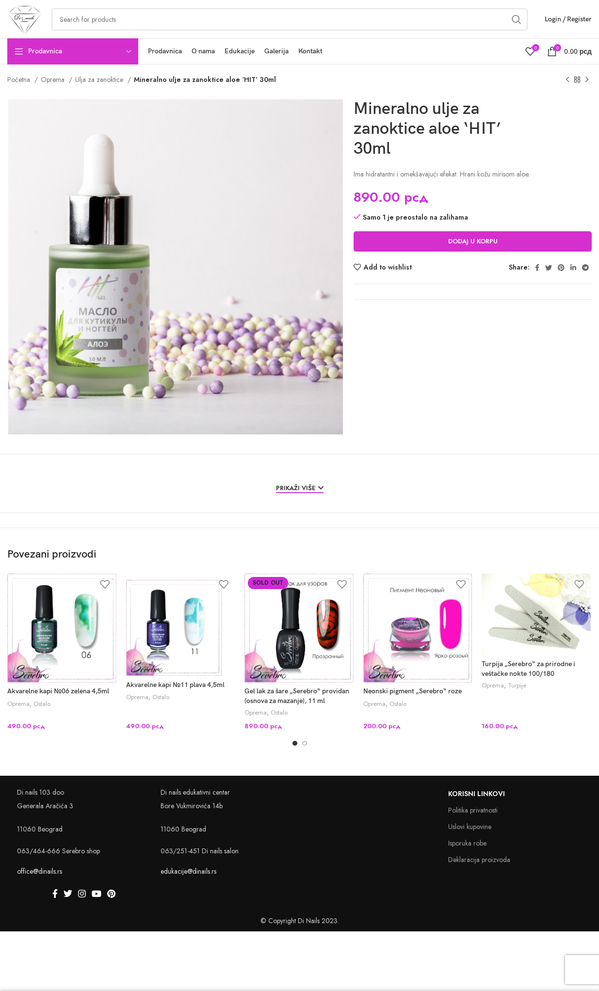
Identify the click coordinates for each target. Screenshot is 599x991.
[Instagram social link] (82, 907)
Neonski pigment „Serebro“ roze (412, 704)
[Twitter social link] (548, 280)
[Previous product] (567, 92)
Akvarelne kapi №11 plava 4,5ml (175, 697)
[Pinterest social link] (561, 280)
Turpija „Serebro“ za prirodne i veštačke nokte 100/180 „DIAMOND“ (528, 686)
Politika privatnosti (473, 824)
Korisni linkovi (476, 807)
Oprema (53, 92)
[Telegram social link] (585, 280)
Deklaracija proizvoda (479, 873)
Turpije (517, 699)
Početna (19, 92)
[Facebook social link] (537, 280)
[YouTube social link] (96, 907)
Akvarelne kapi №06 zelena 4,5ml (58, 704)
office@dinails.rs (39, 885)
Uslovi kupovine (469, 840)
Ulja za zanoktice (100, 92)
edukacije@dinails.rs (188, 885)
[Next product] (587, 92)
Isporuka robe (467, 857)
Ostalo (41, 716)
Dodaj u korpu (473, 253)
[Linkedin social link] (573, 280)
